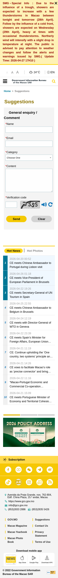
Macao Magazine (17, 525)
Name (10, 123)
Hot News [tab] (13, 250)
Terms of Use (42, 542)
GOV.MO (12, 519)
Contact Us (41, 525)
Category (11, 152)
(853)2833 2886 (17, 509)
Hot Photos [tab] (35, 250)
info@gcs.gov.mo (18, 505)
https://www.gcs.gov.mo (21, 501)
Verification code (16, 197)
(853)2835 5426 (40, 509)
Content (11, 166)
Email (9, 138)
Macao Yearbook (17, 532)
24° (37, 72)
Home (7, 91)
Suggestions (42, 519)
